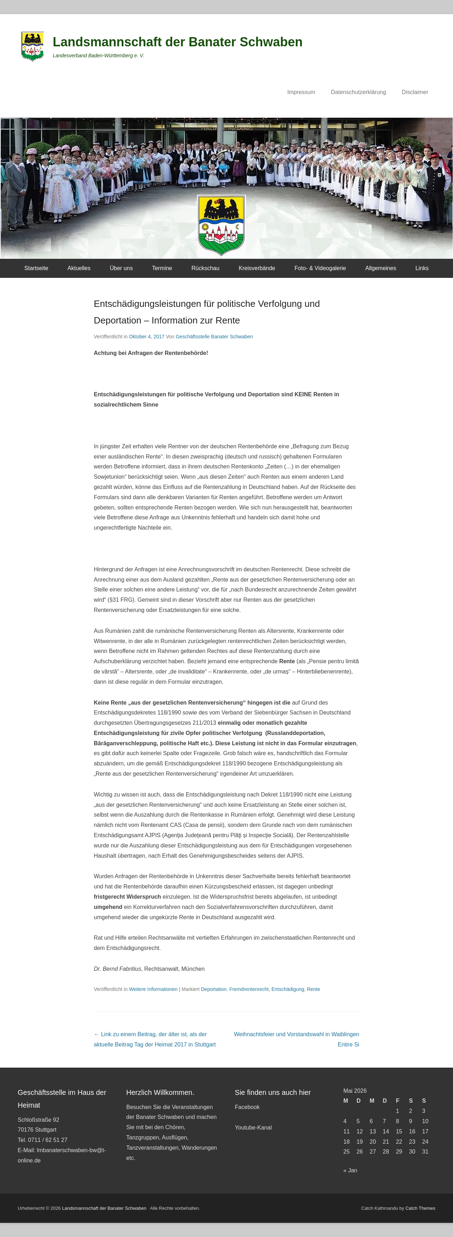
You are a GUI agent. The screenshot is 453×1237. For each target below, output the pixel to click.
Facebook (247, 1107)
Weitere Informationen (153, 989)
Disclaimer (415, 92)
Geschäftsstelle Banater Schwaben (214, 336)
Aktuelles (79, 268)
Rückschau (205, 268)
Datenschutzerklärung (358, 92)
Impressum (301, 92)
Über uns (121, 268)
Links (422, 268)
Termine (162, 268)
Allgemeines (380, 268)
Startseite (36, 268)
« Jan (350, 1170)
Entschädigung (287, 989)
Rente (313, 989)
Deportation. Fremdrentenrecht (235, 989)
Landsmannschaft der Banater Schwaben (178, 42)
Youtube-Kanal (253, 1128)
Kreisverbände (257, 268)
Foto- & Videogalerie (320, 268)
